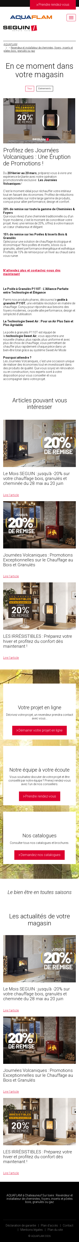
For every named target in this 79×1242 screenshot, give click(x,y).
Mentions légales (31, 1229)
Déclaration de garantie (21, 1225)
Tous (29, 88)
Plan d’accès (49, 1225)
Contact (68, 1225)
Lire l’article (11, 495)
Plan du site (55, 1229)
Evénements (44, 88)
